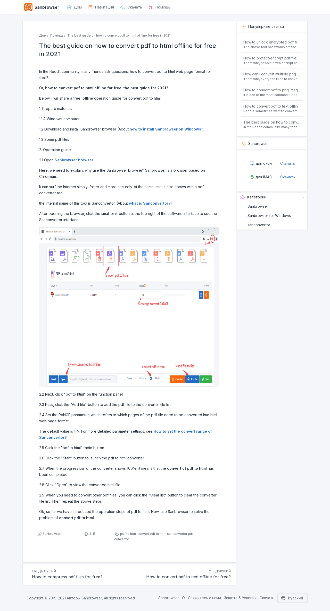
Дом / (43, 35)
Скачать (287, 163)
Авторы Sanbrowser (84, 598)
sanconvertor (259, 225)
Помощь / (57, 35)
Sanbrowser (258, 206)
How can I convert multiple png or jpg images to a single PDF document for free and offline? (272, 74)
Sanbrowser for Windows (269, 215)
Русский (292, 598)
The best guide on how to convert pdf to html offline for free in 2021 (272, 122)
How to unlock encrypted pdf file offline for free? (272, 42)
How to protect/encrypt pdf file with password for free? (272, 58)
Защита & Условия (240, 598)
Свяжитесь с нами (204, 598)
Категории (272, 197)
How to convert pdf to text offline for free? (272, 106)
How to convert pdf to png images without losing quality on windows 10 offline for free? (272, 90)
